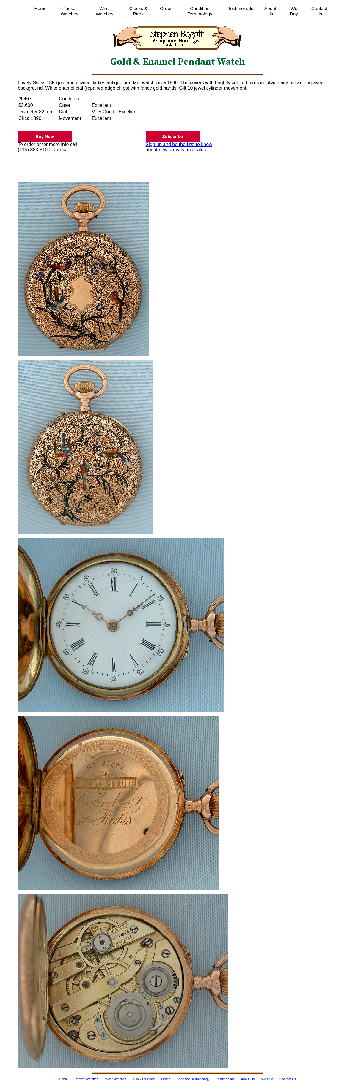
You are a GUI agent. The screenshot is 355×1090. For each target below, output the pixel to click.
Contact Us (319, 11)
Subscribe (172, 136)
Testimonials (240, 8)
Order (166, 8)
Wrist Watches (105, 11)
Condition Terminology (199, 11)
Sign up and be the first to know (179, 144)
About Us (270, 11)
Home (40, 8)
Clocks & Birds (138, 11)
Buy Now (45, 136)
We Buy (294, 11)
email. (63, 149)
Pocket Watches (69, 11)
